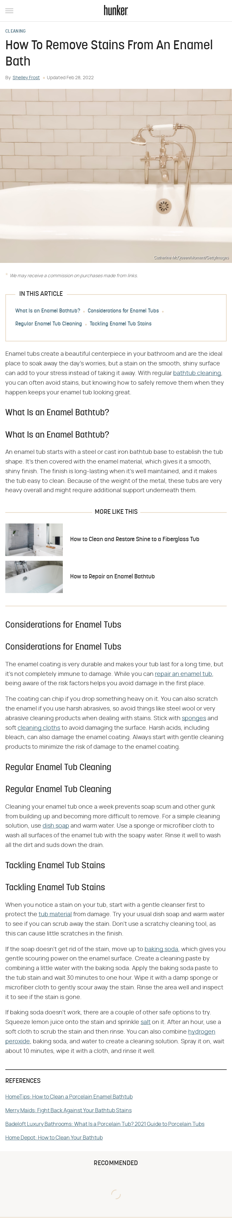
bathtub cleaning (197, 373)
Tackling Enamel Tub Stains (121, 324)
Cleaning (15, 31)
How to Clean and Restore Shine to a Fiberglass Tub (134, 539)
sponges (194, 718)
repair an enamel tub (183, 674)
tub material (55, 915)
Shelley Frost (26, 78)
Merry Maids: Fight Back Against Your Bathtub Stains (68, 1110)
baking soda (161, 949)
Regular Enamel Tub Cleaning (48, 324)
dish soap (56, 826)
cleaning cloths (39, 728)
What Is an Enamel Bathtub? (47, 311)
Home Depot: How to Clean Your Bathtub (54, 1137)
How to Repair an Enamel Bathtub (112, 577)
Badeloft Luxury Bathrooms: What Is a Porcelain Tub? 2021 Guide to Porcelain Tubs (104, 1124)
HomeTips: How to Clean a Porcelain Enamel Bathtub (69, 1097)
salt (146, 1022)
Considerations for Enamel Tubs (123, 311)
